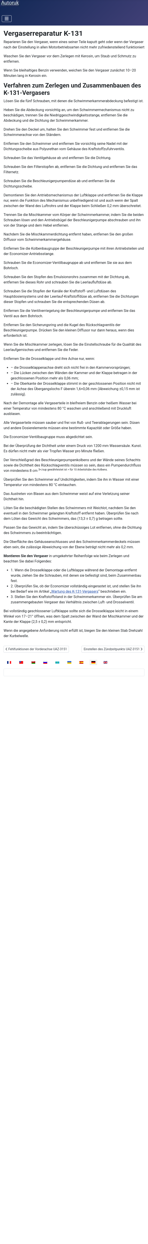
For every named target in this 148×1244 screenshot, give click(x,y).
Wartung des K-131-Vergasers (74, 591)
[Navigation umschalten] (7, 18)
